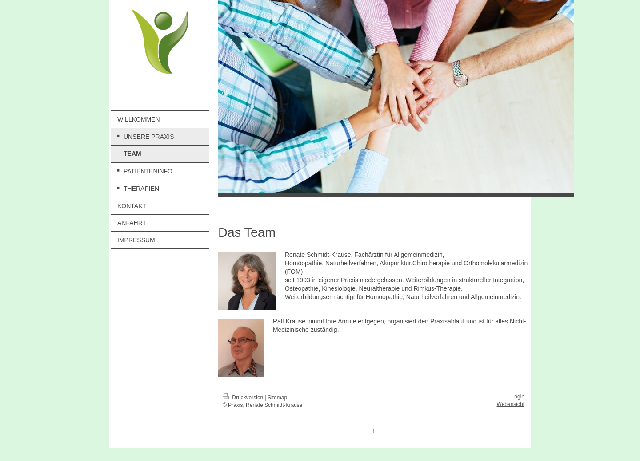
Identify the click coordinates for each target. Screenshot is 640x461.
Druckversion (244, 397)
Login (518, 397)
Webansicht (510, 404)
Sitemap (277, 397)
